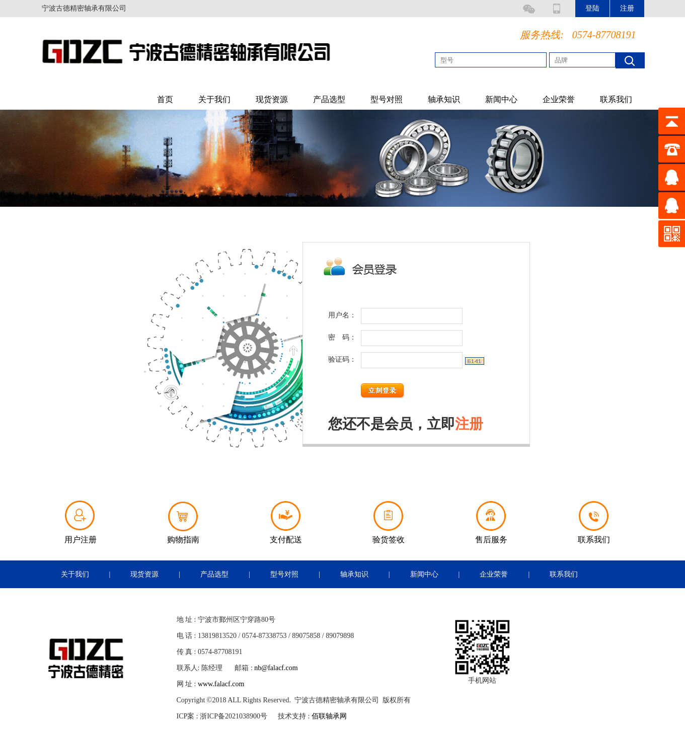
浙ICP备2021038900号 (233, 716)
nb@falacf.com (275, 668)
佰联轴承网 (329, 716)
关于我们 (214, 99)
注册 (469, 424)
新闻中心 (501, 99)
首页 (165, 99)
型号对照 (386, 99)
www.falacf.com (221, 684)
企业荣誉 (559, 99)
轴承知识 (444, 99)
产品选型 (329, 99)
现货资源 (272, 99)
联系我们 (616, 99)
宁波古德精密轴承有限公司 (84, 8)
